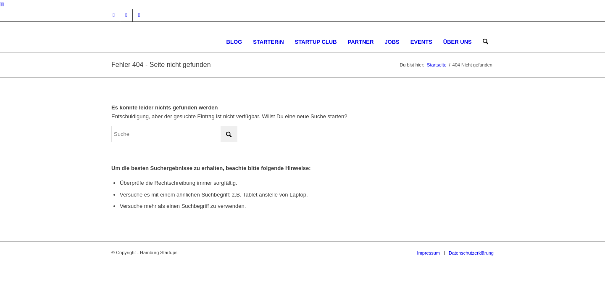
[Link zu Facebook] (126, 15)
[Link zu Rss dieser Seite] (139, 15)
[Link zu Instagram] (114, 15)
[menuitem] (234, 42)
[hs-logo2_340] (174, 42)
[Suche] (485, 42)
